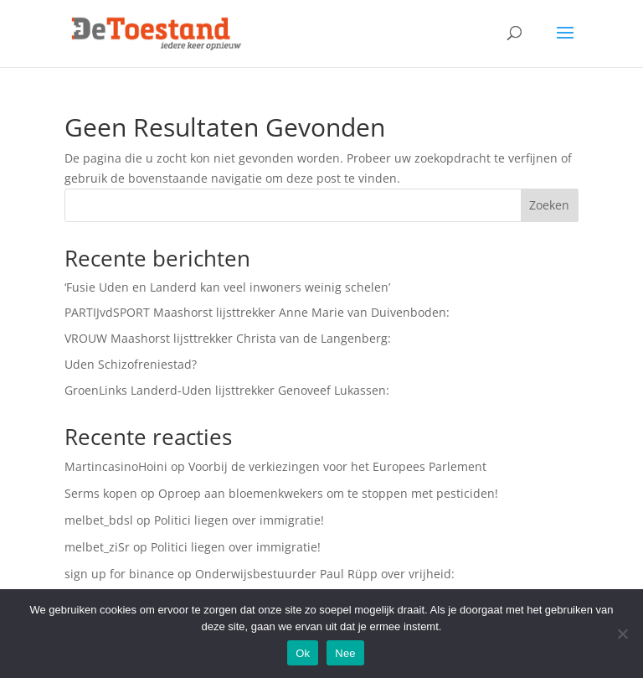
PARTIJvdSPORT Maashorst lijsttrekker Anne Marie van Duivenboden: (257, 312)
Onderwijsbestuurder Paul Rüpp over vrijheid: (325, 574)
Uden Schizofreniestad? (130, 364)
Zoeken (549, 205)
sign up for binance (119, 574)
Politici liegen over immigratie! (239, 520)
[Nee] (622, 633)
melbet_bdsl (98, 520)
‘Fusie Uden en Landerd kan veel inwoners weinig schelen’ (227, 287)
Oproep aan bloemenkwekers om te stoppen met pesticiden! (328, 493)
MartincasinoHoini (115, 466)
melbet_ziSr (97, 547)
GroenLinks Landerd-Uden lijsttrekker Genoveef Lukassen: (226, 390)
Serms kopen (100, 493)
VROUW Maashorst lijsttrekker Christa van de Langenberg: (227, 338)
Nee (345, 653)
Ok (303, 653)
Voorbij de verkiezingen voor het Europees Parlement (337, 466)
